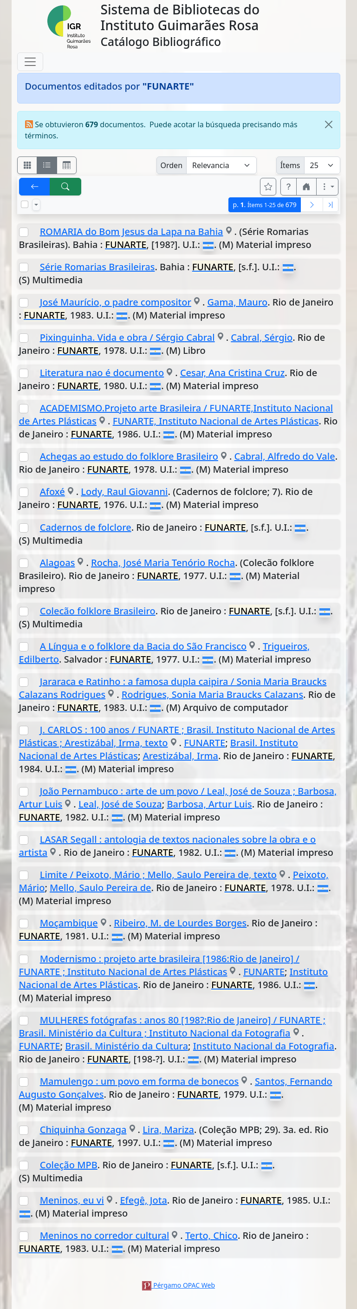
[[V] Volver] (35, 186)
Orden (172, 165)
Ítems (290, 165)
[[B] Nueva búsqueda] (65, 186)
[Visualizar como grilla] (67, 165)
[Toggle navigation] (30, 61)
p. (264, 204)
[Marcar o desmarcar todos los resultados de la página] (24, 204)
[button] (288, 186)
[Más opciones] (327, 186)
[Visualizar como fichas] (27, 165)
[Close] (329, 124)
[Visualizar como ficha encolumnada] (47, 165)
